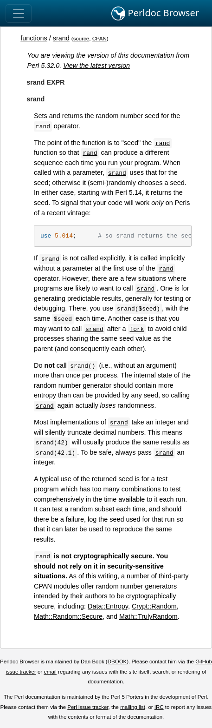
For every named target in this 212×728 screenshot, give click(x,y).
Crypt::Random (154, 606)
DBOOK (117, 661)
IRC (159, 707)
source (81, 38)
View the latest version (96, 65)
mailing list (132, 707)
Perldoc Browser (155, 13)
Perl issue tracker (87, 707)
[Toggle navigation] (19, 13)
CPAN (99, 38)
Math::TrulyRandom (148, 616)
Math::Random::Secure (68, 616)
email (50, 672)
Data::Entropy (108, 606)
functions (33, 38)
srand (61, 38)
